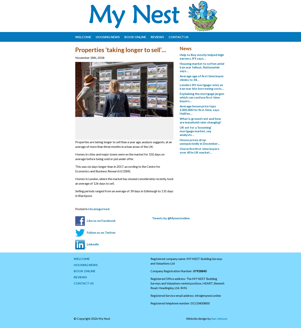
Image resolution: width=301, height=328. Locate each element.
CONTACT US (179, 37)
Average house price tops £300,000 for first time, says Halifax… (199, 109)
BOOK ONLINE (135, 37)
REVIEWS (157, 37)
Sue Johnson (219, 318)
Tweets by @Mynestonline (171, 218)
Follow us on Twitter (101, 232)
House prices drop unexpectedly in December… (200, 141)
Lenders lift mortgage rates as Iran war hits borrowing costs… (202, 86)
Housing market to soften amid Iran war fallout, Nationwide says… (202, 67)
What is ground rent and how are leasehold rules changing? (200, 120)
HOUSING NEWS (108, 37)
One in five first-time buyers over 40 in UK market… (199, 150)
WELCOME (83, 37)
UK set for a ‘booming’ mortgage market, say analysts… (196, 131)
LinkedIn (93, 244)
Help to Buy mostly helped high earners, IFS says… (202, 56)
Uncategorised (98, 209)
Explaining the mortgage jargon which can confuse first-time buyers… (202, 97)
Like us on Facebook (101, 220)
